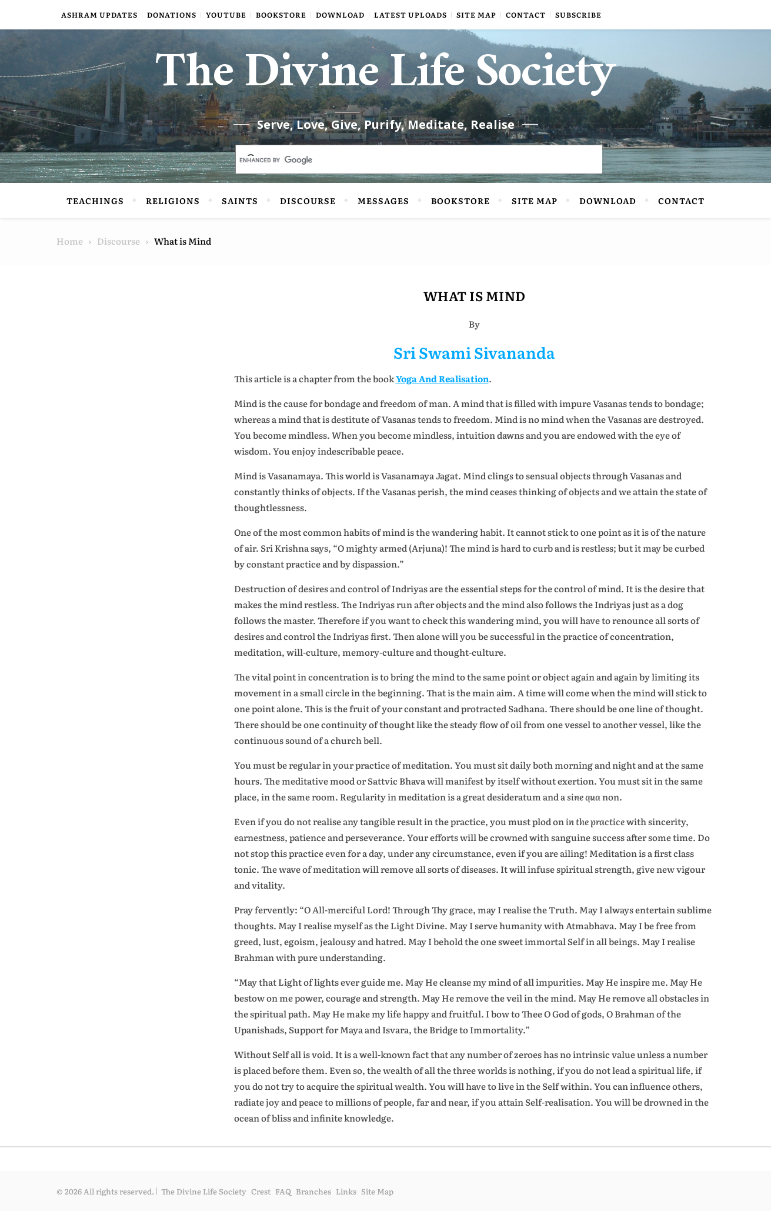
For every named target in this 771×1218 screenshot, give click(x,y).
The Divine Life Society (385, 82)
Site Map (476, 14)
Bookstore (281, 14)
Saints (240, 207)
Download (340, 14)
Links (346, 1198)
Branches (313, 1198)
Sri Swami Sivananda (474, 359)
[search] (405, 167)
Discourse (308, 207)
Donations (171, 14)
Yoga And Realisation (442, 385)
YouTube (226, 14)
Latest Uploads (410, 14)
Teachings (95, 207)
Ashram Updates (99, 14)
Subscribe (578, 14)
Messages (383, 207)
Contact (526, 14)
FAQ (283, 1198)
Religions (173, 207)
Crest (261, 1198)
